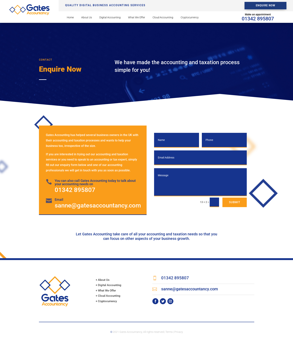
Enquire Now (265, 5)
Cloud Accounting (163, 17)
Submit (234, 202)
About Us (86, 17)
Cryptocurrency (190, 17)
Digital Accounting (110, 17)
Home (70, 17)
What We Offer (136, 17)
